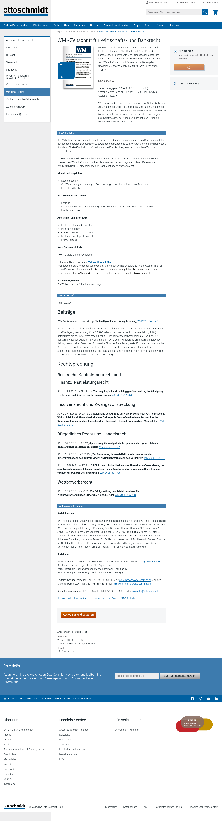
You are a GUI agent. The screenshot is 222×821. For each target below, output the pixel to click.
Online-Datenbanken (16, 26)
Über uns (173, 26)
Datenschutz (130, 815)
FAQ (61, 767)
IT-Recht (10, 55)
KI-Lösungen (41, 26)
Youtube (8, 787)
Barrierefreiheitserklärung (168, 815)
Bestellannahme (68, 763)
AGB (145, 815)
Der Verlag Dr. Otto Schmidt (18, 738)
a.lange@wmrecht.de (149, 562)
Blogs (148, 26)
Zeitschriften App (15, 107)
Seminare (79, 26)
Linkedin (8, 782)
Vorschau (64, 753)
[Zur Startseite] (58, 32)
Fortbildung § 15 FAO (17, 114)
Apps (137, 26)
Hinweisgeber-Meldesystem (203, 815)
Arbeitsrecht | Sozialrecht (19, 40)
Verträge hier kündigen (127, 738)
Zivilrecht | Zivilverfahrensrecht (22, 99)
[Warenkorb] (215, 12)
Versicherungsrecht (16, 84)
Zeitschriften (61, 26)
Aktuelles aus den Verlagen (73, 738)
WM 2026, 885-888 (125, 495)
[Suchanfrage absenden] (205, 12)
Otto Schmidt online (185, 2)
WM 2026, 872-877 (109, 447)
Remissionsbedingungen (72, 758)
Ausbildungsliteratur (116, 26)
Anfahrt (8, 748)
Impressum (111, 815)
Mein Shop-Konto (158, 2)
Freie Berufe (12, 48)
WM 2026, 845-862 (147, 321)
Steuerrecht (12, 62)
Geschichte (10, 763)
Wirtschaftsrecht (87, 32)
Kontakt (8, 772)
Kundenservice (210, 2)
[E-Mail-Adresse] (137, 684)
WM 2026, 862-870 (122, 395)
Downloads (65, 748)
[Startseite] (14, 816)
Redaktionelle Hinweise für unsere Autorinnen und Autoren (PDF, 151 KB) (96, 598)
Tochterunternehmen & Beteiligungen (24, 758)
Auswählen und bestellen (78, 615)
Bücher (94, 26)
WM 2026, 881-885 (110, 473)
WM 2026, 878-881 (154, 458)
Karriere (8, 753)
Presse (7, 743)
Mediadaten (10, 767)
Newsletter (65, 743)
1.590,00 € (197, 55)
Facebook (9, 777)
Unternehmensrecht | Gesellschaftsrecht (17, 77)
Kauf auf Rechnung (189, 84)
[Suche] (174, 12)
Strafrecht (11, 70)
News (160, 26)
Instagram (9, 792)
